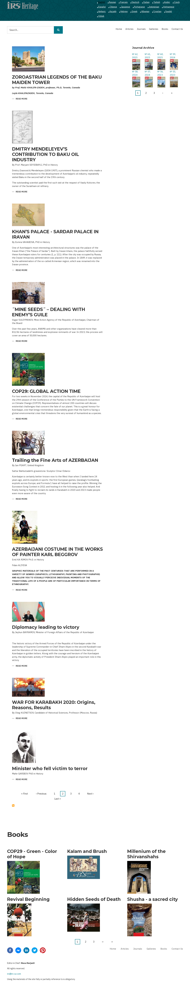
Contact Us (177, 29)
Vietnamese (168, 7)
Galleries (153, 29)
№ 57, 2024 (148, 73)
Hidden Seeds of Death (94, 899)
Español (102, 7)
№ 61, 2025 (148, 56)
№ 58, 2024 (135, 73)
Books (165, 29)
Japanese (125, 7)
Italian (146, 2)
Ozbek (101, 16)
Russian (112, 2)
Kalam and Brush (87, 851)
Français (124, 2)
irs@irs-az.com (14, 973)
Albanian (145, 11)
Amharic (102, 11)
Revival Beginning (28, 899)
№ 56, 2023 (160, 73)
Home (119, 29)
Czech (177, 2)
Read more (21, 99)
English (101, 2)
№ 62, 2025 (135, 56)
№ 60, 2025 (160, 56)
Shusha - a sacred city (152, 899)
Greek (134, 11)
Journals (141, 29)
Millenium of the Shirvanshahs (146, 854)
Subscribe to (13, 805)
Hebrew (124, 11)
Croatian (157, 11)
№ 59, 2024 (173, 56)
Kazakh (113, 11)
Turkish (156, 2)
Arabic (167, 2)
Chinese (113, 7)
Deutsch (135, 2)
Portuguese (139, 7)
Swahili (168, 11)
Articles (129, 29)
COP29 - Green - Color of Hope (32, 854)
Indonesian (154, 7)
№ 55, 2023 (173, 73)
